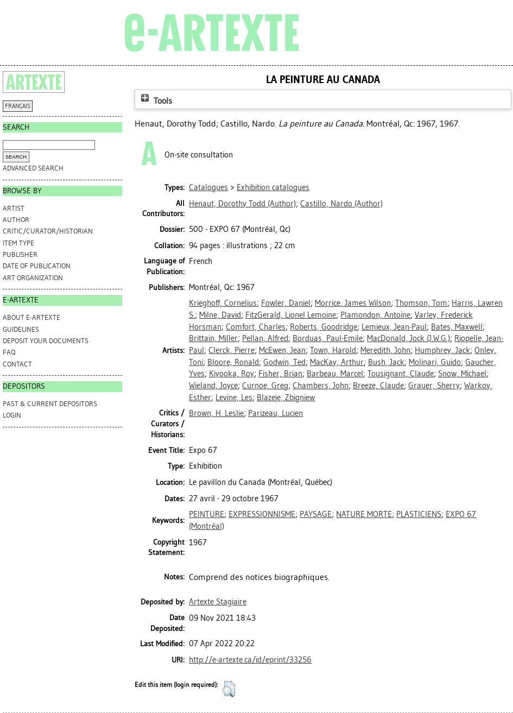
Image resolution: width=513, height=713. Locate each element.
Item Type (18, 243)
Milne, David (220, 315)
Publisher (20, 254)
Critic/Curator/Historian (48, 231)
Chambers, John (321, 385)
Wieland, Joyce (213, 385)
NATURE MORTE (364, 514)
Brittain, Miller (213, 338)
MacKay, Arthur (337, 362)
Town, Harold (333, 350)
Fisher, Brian (280, 373)
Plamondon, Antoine (375, 315)
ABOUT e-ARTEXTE (31, 317)
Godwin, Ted (284, 362)
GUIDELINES (21, 329)
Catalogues (208, 187)
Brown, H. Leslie (216, 413)
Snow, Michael (462, 373)
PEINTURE (206, 514)
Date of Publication (37, 266)
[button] (229, 689)
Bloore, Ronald (233, 362)
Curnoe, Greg (265, 385)
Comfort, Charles (256, 327)
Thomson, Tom (421, 303)
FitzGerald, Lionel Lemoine (290, 315)
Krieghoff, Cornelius (223, 303)
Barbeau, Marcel (335, 373)
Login (12, 415)
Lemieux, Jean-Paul (394, 327)
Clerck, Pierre (231, 350)
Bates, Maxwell (457, 327)
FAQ (9, 352)
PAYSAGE (316, 514)
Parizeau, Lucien (275, 413)
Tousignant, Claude (401, 373)
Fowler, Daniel (286, 303)
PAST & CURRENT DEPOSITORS (50, 404)
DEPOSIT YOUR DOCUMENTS (45, 341)
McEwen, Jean (282, 350)
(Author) (242, 204)
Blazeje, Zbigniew (286, 397)
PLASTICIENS (418, 514)
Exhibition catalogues (273, 187)
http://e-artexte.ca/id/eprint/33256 (250, 660)
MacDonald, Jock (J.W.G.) (408, 338)
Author (16, 220)
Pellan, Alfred (265, 338)
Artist (13, 208)
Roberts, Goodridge (323, 327)
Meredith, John (385, 350)
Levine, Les (234, 397)
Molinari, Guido (435, 362)
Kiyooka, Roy (231, 373)
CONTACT (17, 364)
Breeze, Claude (378, 385)
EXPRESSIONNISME (262, 514)
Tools (155, 101)
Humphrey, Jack (442, 350)
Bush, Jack (386, 362)
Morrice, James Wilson (353, 303)
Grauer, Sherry (434, 385)
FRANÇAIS (17, 106)
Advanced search (33, 168)
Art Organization (33, 278)
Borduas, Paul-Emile (328, 338)
